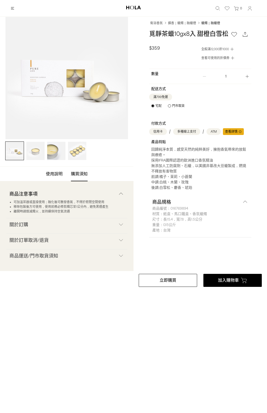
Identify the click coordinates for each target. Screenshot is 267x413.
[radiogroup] (168, 105)
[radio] (156, 105)
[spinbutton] (225, 76)
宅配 (158, 106)
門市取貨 (178, 106)
